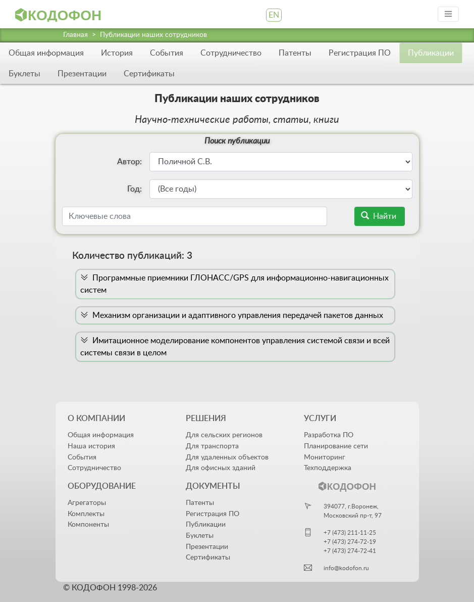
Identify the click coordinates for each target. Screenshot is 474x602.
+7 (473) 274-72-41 (350, 551)
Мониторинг (324, 457)
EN (274, 15)
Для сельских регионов (224, 435)
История (117, 53)
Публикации (206, 524)
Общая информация (46, 53)
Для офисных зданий (220, 468)
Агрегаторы (87, 502)
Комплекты (86, 514)
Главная (75, 34)
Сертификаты (149, 74)
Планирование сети (336, 446)
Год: (134, 189)
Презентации (82, 74)
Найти (379, 216)
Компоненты (88, 524)
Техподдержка (327, 468)
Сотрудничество (230, 53)
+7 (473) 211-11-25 (350, 533)
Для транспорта (212, 446)
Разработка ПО (328, 435)
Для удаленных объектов (227, 457)
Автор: (129, 162)
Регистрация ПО (360, 53)
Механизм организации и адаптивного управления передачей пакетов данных (231, 315)
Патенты (295, 53)
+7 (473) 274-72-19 (350, 542)
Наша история (91, 446)
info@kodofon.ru (346, 568)
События (166, 53)
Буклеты (24, 74)
